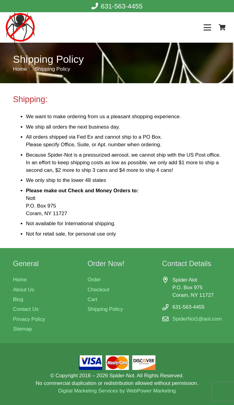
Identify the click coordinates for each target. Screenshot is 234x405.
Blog (18, 299)
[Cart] (222, 27)
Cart (92, 299)
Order (94, 279)
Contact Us (26, 309)
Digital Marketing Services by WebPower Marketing (117, 391)
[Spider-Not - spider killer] (20, 27)
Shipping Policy (105, 309)
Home (20, 279)
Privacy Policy (29, 319)
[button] (207, 27)
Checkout (98, 290)
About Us (23, 290)
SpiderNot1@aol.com (197, 319)
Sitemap (22, 329)
